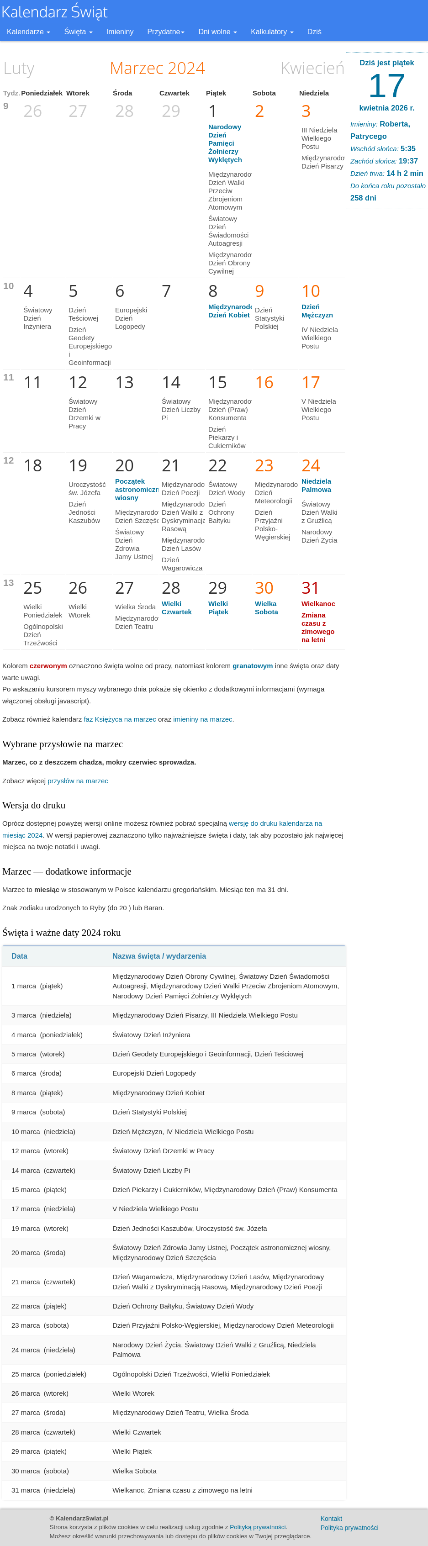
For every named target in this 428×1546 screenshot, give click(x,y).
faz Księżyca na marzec (120, 719)
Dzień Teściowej (83, 314)
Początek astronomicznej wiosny (140, 489)
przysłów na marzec (78, 781)
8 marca (23, 1093)
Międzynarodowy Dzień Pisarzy (327, 162)
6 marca (23, 1073)
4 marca (23, 1035)
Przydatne (166, 32)
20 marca (25, 1252)
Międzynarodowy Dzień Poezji (187, 488)
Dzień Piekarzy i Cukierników (227, 437)
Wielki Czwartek (177, 608)
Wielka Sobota (266, 608)
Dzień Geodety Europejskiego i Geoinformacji (90, 346)
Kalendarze (28, 32)
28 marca (25, 1432)
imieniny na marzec (202, 719)
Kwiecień (312, 68)
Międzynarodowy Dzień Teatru (141, 622)
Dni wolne (217, 32)
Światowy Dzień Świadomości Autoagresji (228, 231)
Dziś (314, 32)
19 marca (25, 1228)
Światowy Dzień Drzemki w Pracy (84, 413)
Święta (78, 32)
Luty (18, 68)
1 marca (23, 986)
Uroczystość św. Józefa (87, 488)
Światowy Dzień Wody (226, 488)
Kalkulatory (272, 32)
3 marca (23, 1015)
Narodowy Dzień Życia (319, 536)
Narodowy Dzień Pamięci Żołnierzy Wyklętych (225, 143)
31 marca (25, 1490)
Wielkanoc (318, 603)
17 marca (25, 1209)
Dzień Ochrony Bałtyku (221, 512)
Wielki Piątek (218, 608)
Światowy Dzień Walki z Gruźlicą (319, 512)
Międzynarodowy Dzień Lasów (187, 544)
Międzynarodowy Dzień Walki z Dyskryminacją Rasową (187, 516)
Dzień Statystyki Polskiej (269, 318)
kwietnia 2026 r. (386, 108)
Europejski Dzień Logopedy (131, 318)
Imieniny (120, 32)
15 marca (25, 1189)
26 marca (25, 1393)
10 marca (25, 1131)
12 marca (25, 1151)
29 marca (25, 1451)
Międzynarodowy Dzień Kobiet (236, 311)
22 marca (25, 1306)
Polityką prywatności (257, 1527)
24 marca (25, 1350)
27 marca (25, 1412)
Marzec (137, 68)
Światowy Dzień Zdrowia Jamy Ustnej (134, 544)
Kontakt (331, 1518)
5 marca (23, 1054)
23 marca (25, 1325)
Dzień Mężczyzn (317, 311)
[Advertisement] (386, 355)
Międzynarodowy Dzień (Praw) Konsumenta (234, 409)
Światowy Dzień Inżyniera (37, 318)
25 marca (25, 1374)
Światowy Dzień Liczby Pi (181, 409)
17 (387, 85)
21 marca (25, 1282)
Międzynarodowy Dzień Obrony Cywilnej (234, 263)
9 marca (23, 1112)
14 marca (25, 1170)
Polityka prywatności (350, 1527)
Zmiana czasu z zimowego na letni (318, 627)
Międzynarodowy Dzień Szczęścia (141, 516)
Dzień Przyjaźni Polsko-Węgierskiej (273, 524)
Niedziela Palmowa (316, 485)
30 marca (25, 1471)
